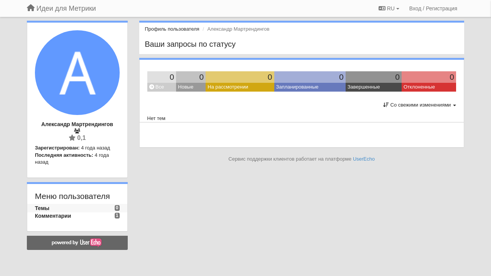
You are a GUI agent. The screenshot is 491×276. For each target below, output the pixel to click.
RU (389, 8)
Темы (42, 208)
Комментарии (53, 216)
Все (156, 87)
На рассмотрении (228, 87)
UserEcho (364, 159)
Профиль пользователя (172, 29)
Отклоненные (419, 87)
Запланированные (297, 87)
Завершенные (364, 87)
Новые (185, 87)
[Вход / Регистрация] (433, 8)
